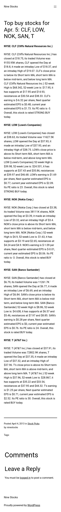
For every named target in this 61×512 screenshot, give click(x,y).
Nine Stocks (11, 6)
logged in (25, 477)
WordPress (33, 505)
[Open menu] (55, 7)
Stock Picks (34, 423)
